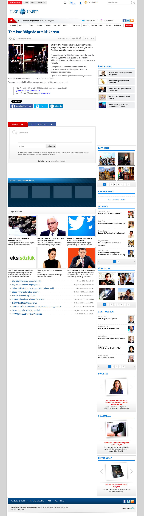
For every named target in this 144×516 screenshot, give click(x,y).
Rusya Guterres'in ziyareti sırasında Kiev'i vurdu (118, 105)
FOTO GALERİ (104, 148)
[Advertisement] (88, 12)
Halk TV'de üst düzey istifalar (24, 296)
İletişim (23, 501)
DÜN (109, 200)
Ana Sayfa (14, 501)
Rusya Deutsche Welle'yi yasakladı (26, 310)
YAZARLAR (103, 206)
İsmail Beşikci (112, 357)
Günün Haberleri (15, 2)
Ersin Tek (112, 222)
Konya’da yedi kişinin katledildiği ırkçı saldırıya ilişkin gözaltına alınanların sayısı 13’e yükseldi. (117, 447)
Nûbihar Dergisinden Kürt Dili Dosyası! (38, 21)
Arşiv (32, 2)
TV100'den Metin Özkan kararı (24, 303)
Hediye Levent (112, 347)
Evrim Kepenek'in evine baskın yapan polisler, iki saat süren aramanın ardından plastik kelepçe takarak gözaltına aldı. (22, 241)
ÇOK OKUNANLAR (106, 191)
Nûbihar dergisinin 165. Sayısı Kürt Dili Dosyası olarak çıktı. (117, 488)
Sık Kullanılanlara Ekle (37, 501)
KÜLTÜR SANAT (105, 458)
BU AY (123, 200)
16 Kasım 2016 (44, 93)
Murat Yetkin (112, 318)
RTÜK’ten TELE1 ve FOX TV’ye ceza (27, 314)
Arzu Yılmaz (112, 337)
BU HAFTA (116, 200)
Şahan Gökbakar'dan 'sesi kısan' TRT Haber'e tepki (33, 288)
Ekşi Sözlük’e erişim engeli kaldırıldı (26, 281)
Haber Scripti (126, 508)
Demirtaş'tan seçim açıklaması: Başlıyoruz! (120, 74)
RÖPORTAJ (103, 374)
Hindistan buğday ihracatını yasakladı (119, 82)
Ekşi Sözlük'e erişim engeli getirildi (26, 285)
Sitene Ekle (41, 2)
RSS (49, 501)
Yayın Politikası (59, 501)
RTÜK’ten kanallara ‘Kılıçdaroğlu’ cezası (28, 299)
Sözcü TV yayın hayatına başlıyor (25, 292)
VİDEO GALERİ (104, 268)
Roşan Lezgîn (112, 232)
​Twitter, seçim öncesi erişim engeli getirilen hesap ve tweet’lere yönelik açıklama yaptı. (81, 241)
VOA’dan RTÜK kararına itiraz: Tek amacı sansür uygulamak (36, 307)
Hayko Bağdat (112, 327)
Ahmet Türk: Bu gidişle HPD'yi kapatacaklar (120, 89)
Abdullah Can (112, 253)
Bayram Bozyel (112, 243)
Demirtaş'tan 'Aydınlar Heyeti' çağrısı (120, 97)
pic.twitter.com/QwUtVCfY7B (28, 91)
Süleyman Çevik (112, 212)
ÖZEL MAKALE (104, 416)
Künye (26, 2)
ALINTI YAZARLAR (106, 312)
